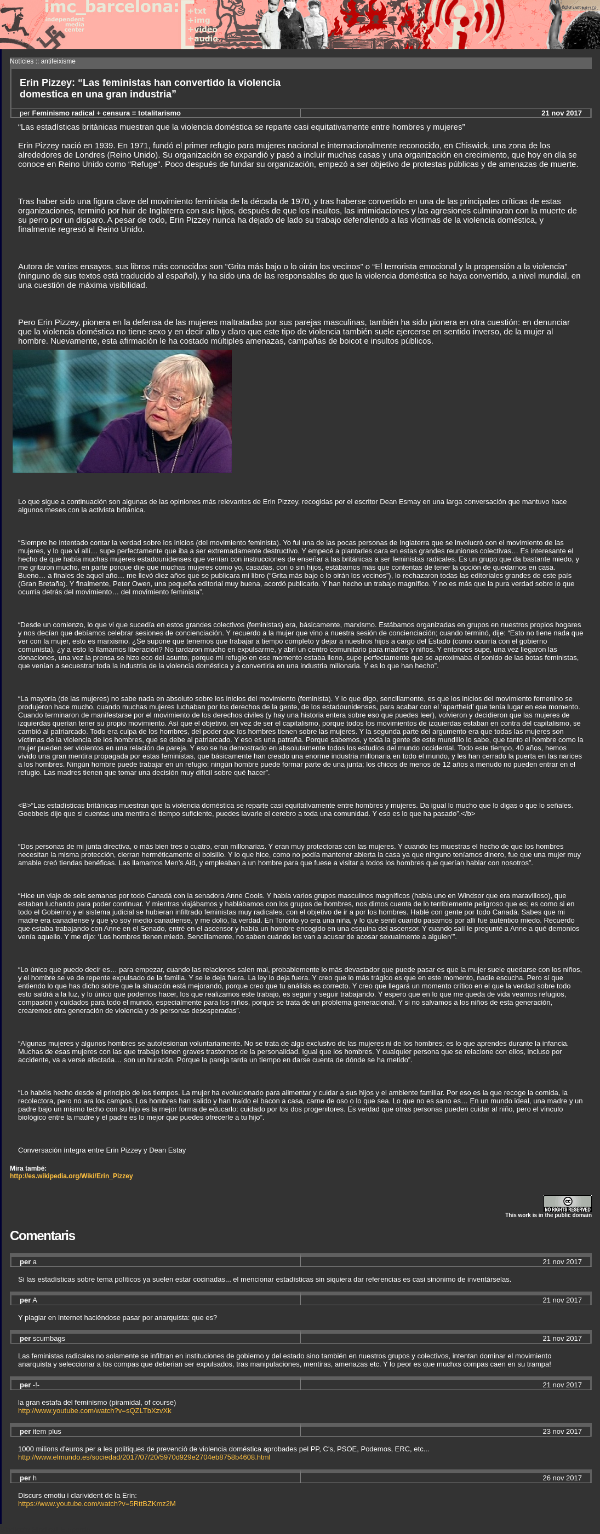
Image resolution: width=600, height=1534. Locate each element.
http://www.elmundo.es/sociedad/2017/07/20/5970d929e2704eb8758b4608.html (144, 1457)
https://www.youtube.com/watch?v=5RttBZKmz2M (97, 1504)
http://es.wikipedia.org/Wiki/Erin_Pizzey (71, 1176)
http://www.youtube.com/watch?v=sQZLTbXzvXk (95, 1410)
